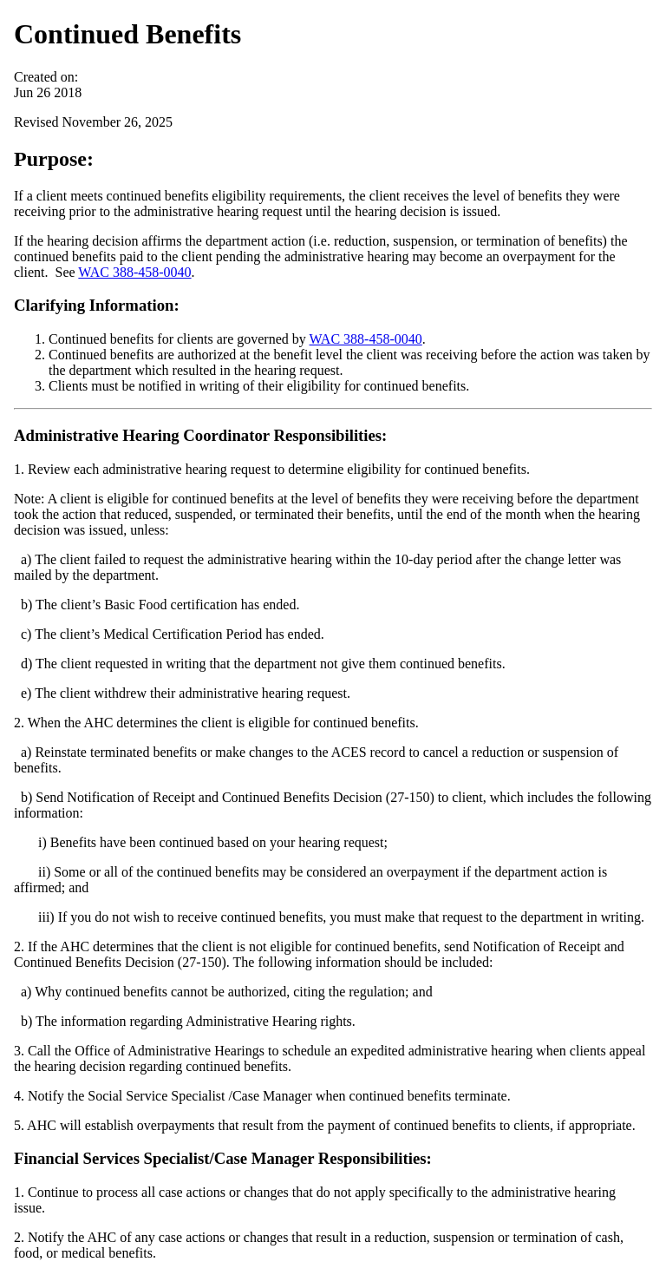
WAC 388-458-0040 (134, 272)
